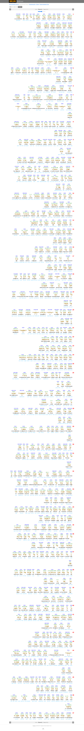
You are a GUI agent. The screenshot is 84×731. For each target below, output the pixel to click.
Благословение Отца (44, 4)
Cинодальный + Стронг (34, 4)
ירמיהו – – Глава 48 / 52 (41, 9)
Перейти (20, 6)
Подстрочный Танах (24, 4)
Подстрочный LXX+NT (14, 4)
